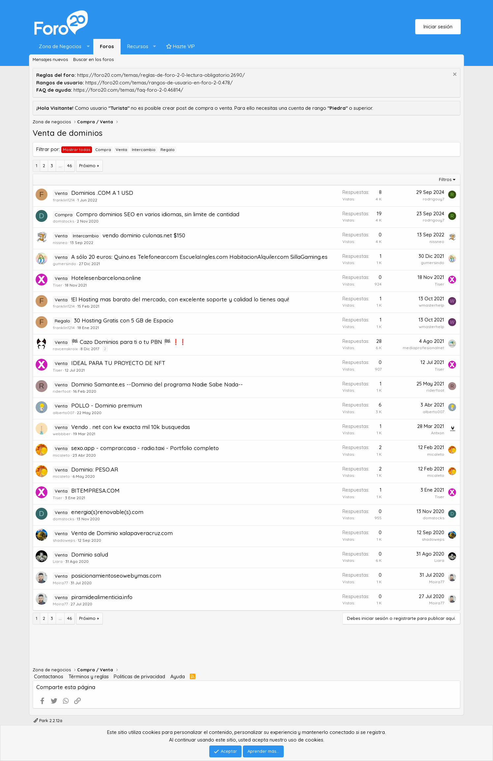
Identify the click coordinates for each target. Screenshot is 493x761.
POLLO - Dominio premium (106, 405)
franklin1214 (64, 200)
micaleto (61, 455)
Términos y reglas (89, 676)
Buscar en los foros (93, 59)
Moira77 (60, 582)
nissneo (60, 242)
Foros (107, 46)
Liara (58, 561)
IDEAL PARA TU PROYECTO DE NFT (118, 362)
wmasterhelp (431, 305)
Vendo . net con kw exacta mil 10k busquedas (130, 426)
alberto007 (63, 412)
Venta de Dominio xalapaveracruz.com (122, 533)
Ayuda (177, 676)
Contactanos (48, 676)
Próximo (87, 165)
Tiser (57, 285)
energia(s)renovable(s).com (107, 511)
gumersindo (64, 263)
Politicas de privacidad (139, 676)
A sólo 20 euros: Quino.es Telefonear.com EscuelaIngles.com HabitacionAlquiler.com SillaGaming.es (199, 256)
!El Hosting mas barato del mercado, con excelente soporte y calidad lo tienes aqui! (180, 299)
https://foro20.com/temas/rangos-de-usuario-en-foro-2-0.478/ (159, 82)
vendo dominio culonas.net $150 (143, 235)
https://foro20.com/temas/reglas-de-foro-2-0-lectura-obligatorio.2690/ (161, 75)
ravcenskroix (65, 348)
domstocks (63, 221)
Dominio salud (89, 554)
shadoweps (64, 540)
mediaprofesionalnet (423, 347)
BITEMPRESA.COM (95, 490)
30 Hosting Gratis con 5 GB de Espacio (123, 320)
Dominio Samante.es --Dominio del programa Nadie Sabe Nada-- (157, 384)
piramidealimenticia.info (101, 597)
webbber (62, 433)
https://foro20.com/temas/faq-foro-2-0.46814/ (128, 90)
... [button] (60, 165)
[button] (62, 46)
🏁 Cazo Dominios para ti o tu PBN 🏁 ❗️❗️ (128, 341)
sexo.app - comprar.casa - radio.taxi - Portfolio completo (145, 447)
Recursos (137, 46)
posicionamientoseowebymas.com (116, 575)
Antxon (437, 432)
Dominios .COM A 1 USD (102, 192)
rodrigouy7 (433, 199)
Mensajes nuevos (50, 59)
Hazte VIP (180, 46)
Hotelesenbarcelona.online (106, 277)
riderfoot (62, 391)
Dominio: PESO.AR (94, 469)
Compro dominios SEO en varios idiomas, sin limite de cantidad (157, 214)
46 (69, 165)
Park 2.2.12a (48, 720)
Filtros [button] (445, 179)
